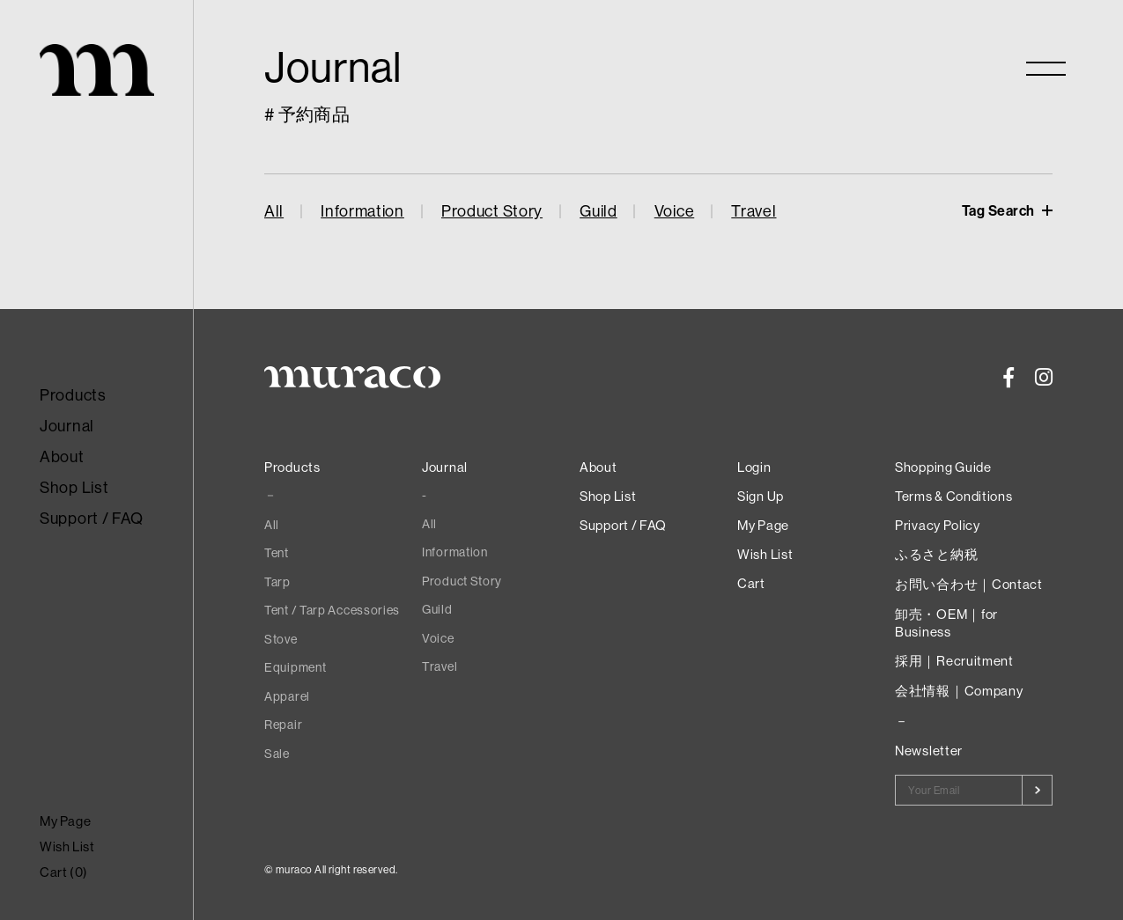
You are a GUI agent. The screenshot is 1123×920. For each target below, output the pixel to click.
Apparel (287, 696)
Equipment (295, 667)
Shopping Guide (943, 467)
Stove (281, 639)
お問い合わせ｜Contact (969, 584)
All (274, 211)
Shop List (74, 487)
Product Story (492, 211)
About (62, 456)
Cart (751, 583)
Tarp (277, 582)
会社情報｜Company (959, 690)
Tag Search (1000, 210)
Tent (276, 553)
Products (73, 395)
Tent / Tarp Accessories (332, 610)
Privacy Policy (937, 525)
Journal (67, 426)
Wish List (67, 846)
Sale (277, 754)
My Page (65, 821)
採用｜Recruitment (954, 660)
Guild (598, 211)
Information (362, 211)
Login (754, 467)
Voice (674, 211)
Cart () (64, 872)
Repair (283, 724)
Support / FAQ (92, 518)
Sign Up (760, 496)
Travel (753, 211)
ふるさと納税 (936, 554)
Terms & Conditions (954, 496)
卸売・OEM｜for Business (946, 623)
